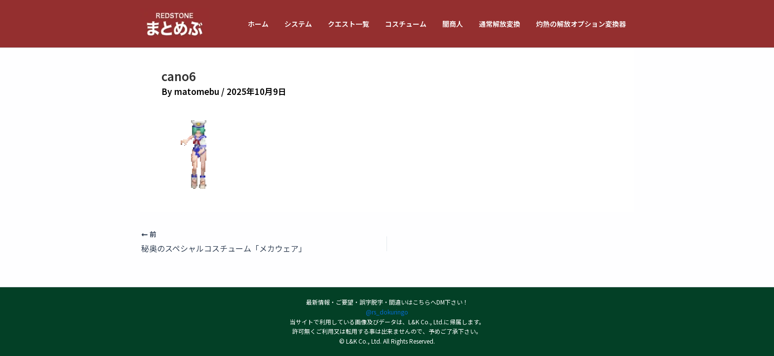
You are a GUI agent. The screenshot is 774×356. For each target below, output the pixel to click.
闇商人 (457, 24)
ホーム (271, 24)
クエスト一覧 (357, 24)
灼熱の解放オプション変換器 (582, 24)
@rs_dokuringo (387, 312)
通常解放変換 (502, 24)
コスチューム (412, 24)
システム (309, 24)
